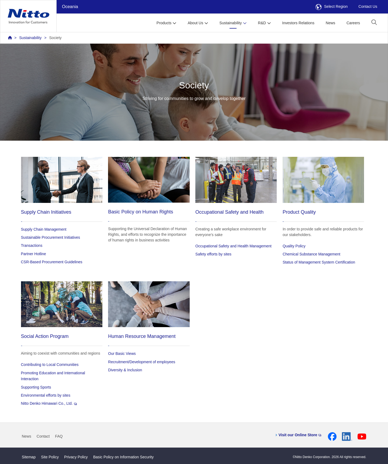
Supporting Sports (36, 387)
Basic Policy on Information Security (123, 457)
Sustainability (30, 38)
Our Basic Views (122, 353)
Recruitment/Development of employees (141, 362)
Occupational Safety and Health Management (233, 246)
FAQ (59, 436)
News (330, 23)
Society (55, 38)
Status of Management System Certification (319, 262)
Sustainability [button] (230, 23)
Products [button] (164, 23)
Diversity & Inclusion (125, 370)
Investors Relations (298, 23)
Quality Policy (294, 246)
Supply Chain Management (44, 229)
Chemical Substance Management (311, 254)
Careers (353, 23)
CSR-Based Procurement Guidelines (51, 262)
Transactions (32, 245)
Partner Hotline (33, 254)
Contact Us (367, 6)
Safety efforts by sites (213, 254)
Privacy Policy (76, 457)
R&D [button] (262, 23)
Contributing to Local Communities (50, 364)
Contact (43, 436)
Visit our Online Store (300, 435)
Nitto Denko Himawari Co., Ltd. (49, 403)
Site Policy (50, 457)
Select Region (332, 6)
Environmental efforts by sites (45, 395)
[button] (374, 22)
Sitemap (29, 457)
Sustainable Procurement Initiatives (50, 237)
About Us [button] (195, 23)
